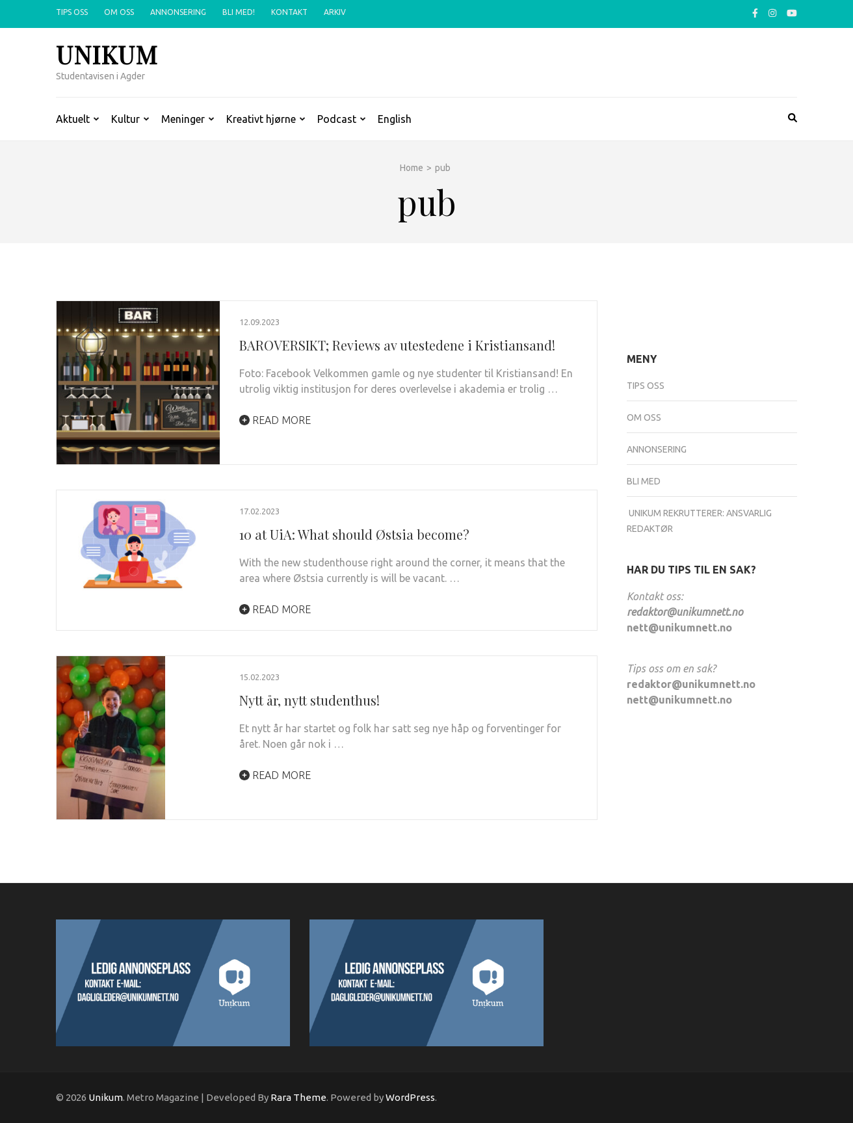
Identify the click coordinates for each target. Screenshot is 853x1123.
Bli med (644, 481)
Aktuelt (73, 119)
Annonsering (178, 12)
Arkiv (335, 12)
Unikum (107, 54)
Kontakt (289, 12)
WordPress (410, 1097)
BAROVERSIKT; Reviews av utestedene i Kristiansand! (397, 345)
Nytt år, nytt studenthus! (309, 700)
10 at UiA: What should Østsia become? (354, 534)
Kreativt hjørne (261, 119)
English (395, 119)
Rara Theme (298, 1097)
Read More (275, 420)
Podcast (336, 119)
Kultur (125, 119)
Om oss (119, 12)
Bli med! (238, 12)
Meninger (183, 119)
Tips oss (72, 12)
